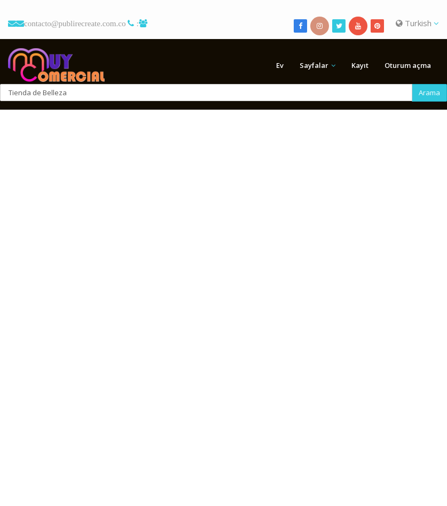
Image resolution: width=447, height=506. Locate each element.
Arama (429, 92)
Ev (280, 65)
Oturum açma (408, 65)
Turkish (417, 23)
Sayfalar (314, 65)
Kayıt (359, 65)
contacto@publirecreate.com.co (75, 23)
